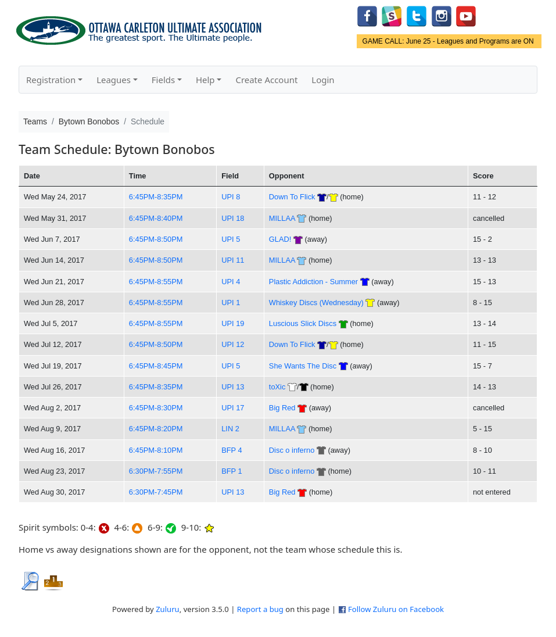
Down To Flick (292, 196)
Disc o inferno (291, 450)
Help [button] (205, 79)
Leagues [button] (113, 79)
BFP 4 (231, 450)
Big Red (282, 407)
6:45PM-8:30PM (156, 407)
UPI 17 (232, 407)
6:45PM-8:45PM (156, 366)
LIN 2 (230, 428)
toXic (277, 386)
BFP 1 (231, 471)
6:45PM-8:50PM (156, 239)
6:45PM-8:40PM (156, 218)
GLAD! (280, 239)
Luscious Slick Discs (302, 323)
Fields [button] (163, 79)
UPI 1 (230, 302)
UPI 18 (232, 218)
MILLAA (282, 218)
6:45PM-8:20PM (156, 428)
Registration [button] (51, 79)
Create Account (266, 79)
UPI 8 (230, 196)
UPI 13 (232, 386)
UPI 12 (232, 344)
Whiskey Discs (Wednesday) (316, 302)
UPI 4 (230, 281)
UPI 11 (232, 260)
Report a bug (260, 609)
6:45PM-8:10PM (156, 450)
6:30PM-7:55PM (156, 471)
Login (322, 79)
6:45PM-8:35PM (156, 196)
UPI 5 (230, 239)
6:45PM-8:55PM (156, 281)
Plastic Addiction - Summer (313, 281)
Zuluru (168, 609)
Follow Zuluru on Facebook (396, 609)
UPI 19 (232, 323)
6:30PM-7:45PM (156, 492)
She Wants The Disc (302, 366)
